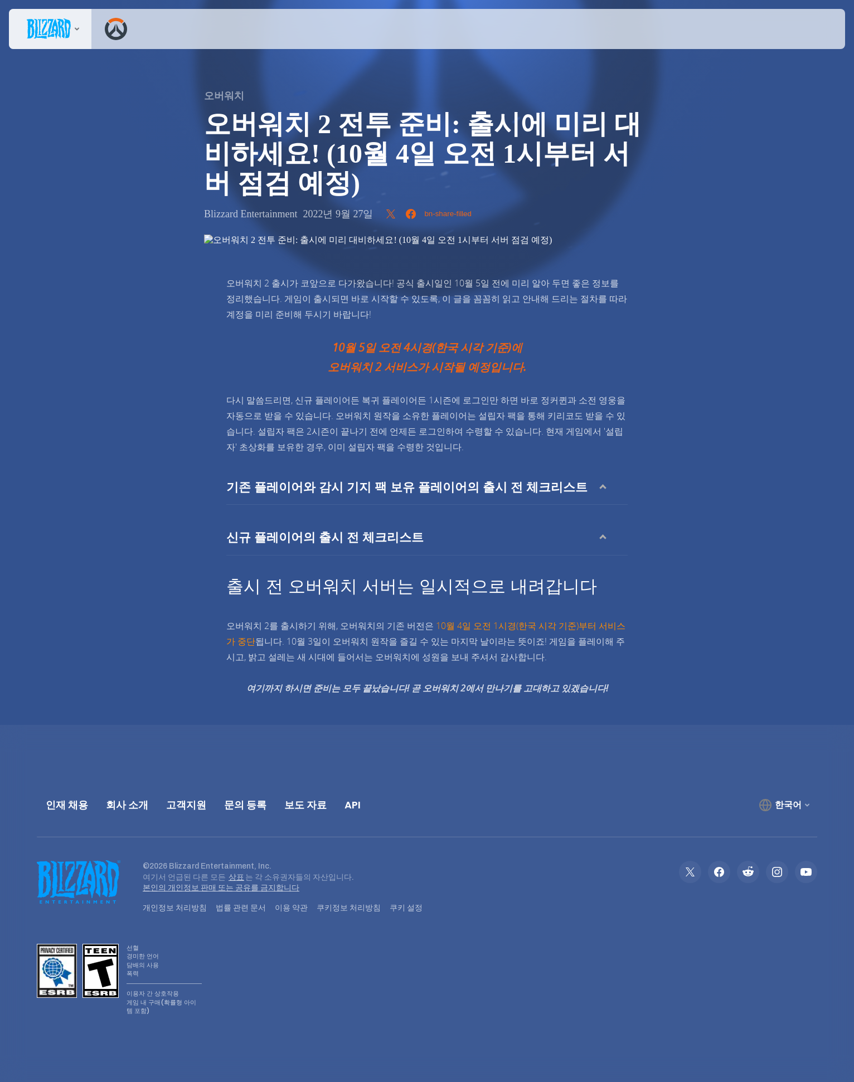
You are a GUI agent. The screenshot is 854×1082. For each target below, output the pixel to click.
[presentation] (50, 29)
